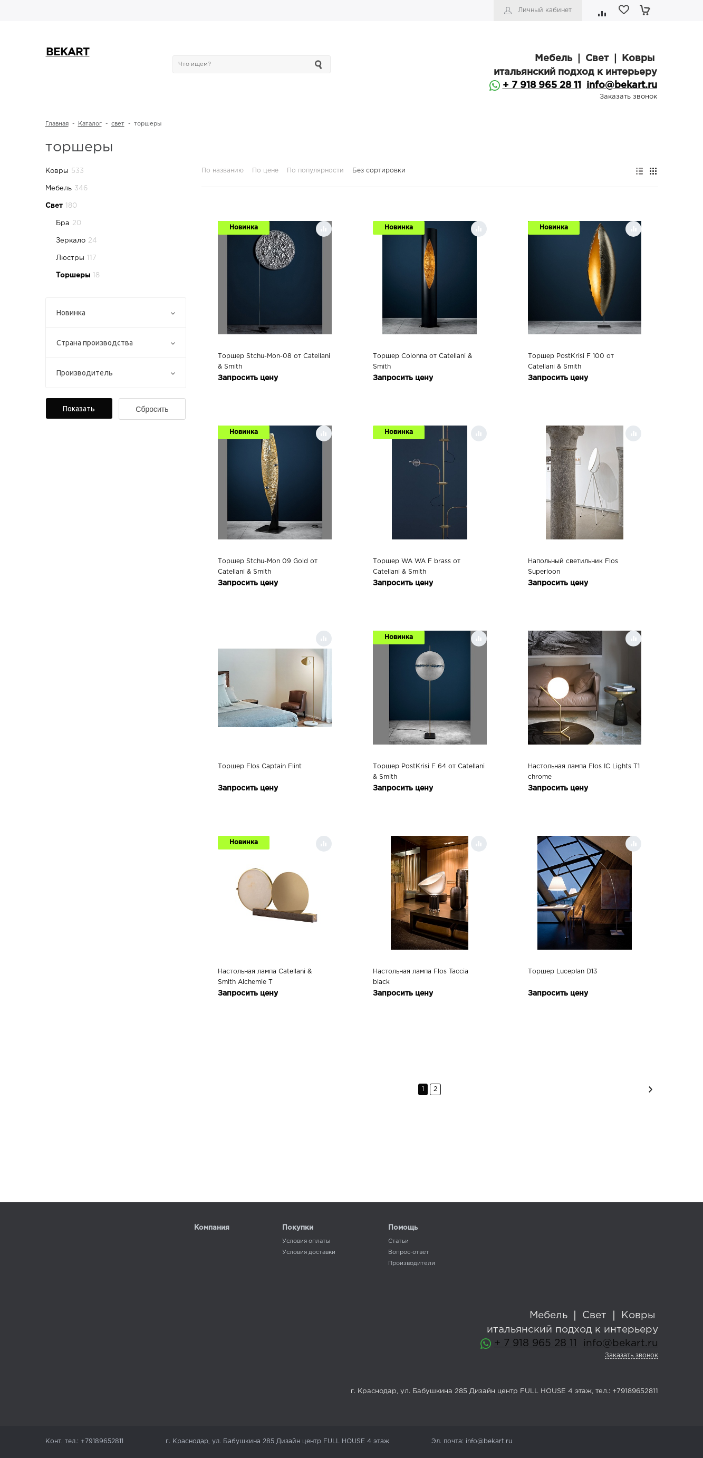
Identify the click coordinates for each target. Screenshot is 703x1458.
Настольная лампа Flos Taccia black (420, 977)
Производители (411, 1263)
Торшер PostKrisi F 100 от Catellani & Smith (571, 361)
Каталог (90, 124)
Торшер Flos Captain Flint (260, 766)
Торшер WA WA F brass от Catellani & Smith (416, 566)
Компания (211, 1228)
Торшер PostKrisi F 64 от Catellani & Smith (429, 772)
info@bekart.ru (621, 85)
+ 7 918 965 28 (537, 85)
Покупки (297, 1228)
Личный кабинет (545, 10)
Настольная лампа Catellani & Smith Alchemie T (265, 977)
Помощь (403, 1228)
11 (576, 85)
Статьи (398, 1241)
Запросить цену (248, 378)
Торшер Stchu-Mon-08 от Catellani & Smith (274, 361)
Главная (57, 124)
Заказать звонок (628, 97)
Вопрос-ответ (408, 1252)
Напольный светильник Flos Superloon (573, 566)
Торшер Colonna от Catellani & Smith (422, 361)
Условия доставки (308, 1252)
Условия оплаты (306, 1241)
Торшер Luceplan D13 (562, 971)
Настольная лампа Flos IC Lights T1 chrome (584, 772)
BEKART (68, 52)
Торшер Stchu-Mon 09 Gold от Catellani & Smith (267, 566)
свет (117, 124)
